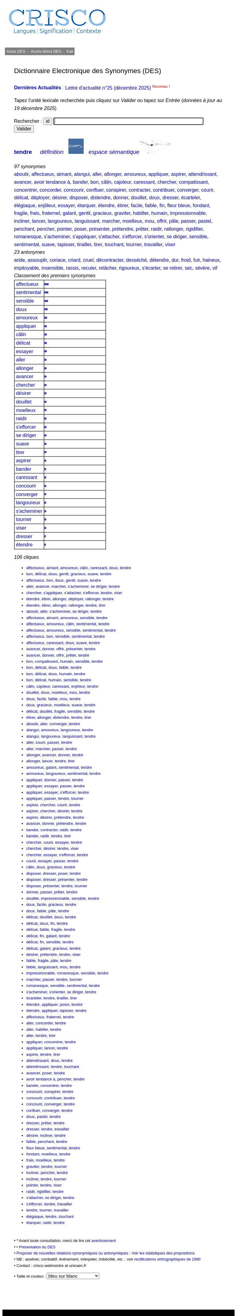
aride (19, 260)
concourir (74, 190)
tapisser (65, 244)
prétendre (122, 229)
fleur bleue (178, 205)
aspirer (178, 174)
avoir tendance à (52, 182)
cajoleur (122, 182)
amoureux (135, 174)
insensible (52, 268)
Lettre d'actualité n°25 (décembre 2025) (117, 87)
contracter (139, 190)
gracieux (102, 213)
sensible (198, 236)
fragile (20, 213)
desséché (136, 260)
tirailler (84, 244)
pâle (173, 221)
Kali (70, 51)
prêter (142, 229)
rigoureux (129, 268)
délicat (21, 197)
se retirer (172, 268)
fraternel (51, 213)
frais (34, 213)
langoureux (60, 221)
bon (94, 182)
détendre (159, 260)
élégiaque (24, 205)
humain (159, 213)
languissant (87, 221)
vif (215, 268)
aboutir (21, 174)
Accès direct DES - (47, 51)
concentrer (25, 190)
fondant (201, 205)
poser (80, 229)
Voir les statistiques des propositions (163, 1253)
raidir (156, 229)
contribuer (163, 190)
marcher (111, 221)
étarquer (86, 205)
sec (188, 268)
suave (48, 244)
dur (175, 260)
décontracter (109, 260)
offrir (161, 221)
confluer (95, 190)
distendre (100, 197)
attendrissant (202, 174)
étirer (122, 205)
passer (188, 221)
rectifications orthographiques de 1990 (167, 1259)
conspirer (116, 190)
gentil (84, 213)
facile (136, 205)
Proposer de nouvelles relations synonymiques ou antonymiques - (74, 1253)
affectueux (42, 174)
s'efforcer (131, 236)
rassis (72, 268)
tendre (23, 152)
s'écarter (151, 268)
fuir (196, 260)
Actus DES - (17, 51)
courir (207, 190)
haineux (211, 260)
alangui (82, 174)
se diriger (177, 236)
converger (188, 190)
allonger (112, 174)
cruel (88, 260)
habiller (141, 213)
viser (170, 244)
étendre (106, 205)
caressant (144, 182)
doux (154, 197)
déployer (40, 197)
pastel (204, 221)
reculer (89, 268)
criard (74, 260)
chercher (167, 182)
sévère (202, 268)
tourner (133, 244)
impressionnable (188, 213)
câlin (106, 182)
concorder (50, 190)
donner (120, 197)
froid (186, 260)
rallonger (173, 229)
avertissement (103, 1240)
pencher (45, 229)
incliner (21, 221)
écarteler (190, 197)
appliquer (158, 174)
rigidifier (194, 229)
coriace (58, 260)
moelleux (132, 221)
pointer (64, 229)
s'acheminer (57, 236)
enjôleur (46, 205)
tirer (98, 244)
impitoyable (26, 268)
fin (162, 205)
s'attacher (109, 236)
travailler (153, 244)
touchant (114, 244)
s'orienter (154, 236)
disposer (78, 197)
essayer (66, 205)
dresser (170, 197)
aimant (64, 174)
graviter (122, 213)
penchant (24, 229)
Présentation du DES (37, 1247)
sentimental (26, 244)
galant (69, 213)
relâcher (107, 268)
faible (151, 205)
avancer (22, 182)
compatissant (193, 182)
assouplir (37, 260)
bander (80, 182)
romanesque (27, 236)
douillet (138, 197)
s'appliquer (84, 236)
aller (97, 174)
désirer (59, 197)
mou (149, 221)
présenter (99, 229)
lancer (38, 221)
